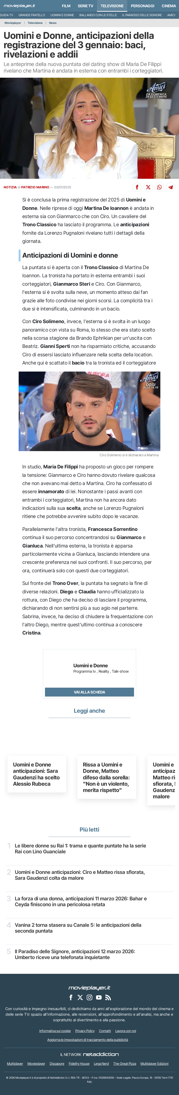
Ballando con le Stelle (98, 15)
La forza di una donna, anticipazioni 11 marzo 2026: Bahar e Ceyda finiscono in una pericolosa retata (81, 902)
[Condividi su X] (148, 187)
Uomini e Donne (62, 15)
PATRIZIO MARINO (35, 187)
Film (66, 6)
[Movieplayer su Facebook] (71, 997)
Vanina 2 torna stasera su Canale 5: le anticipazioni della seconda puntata (78, 928)
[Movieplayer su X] (80, 997)
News (52, 23)
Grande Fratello (32, 15)
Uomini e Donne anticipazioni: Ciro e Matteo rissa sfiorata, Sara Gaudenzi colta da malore (80, 875)
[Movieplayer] (89, 988)
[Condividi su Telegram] (170, 187)
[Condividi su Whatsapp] (159, 187)
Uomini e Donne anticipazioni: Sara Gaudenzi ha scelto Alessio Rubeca (36, 774)
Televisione (112, 6)
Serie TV (85, 6)
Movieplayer (13, 23)
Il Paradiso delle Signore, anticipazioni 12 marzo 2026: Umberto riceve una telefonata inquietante (76, 954)
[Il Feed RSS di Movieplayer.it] (108, 997)
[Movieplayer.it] (19, 6)
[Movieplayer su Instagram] (89, 997)
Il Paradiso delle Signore (142, 15)
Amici (171, 15)
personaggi (142, 6)
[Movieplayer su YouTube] (98, 997)
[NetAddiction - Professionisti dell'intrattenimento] (101, 1054)
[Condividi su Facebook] (137, 187)
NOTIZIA (10, 187)
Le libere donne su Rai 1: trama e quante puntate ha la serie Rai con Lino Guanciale (81, 849)
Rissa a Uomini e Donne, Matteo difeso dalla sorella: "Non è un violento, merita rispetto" (106, 777)
